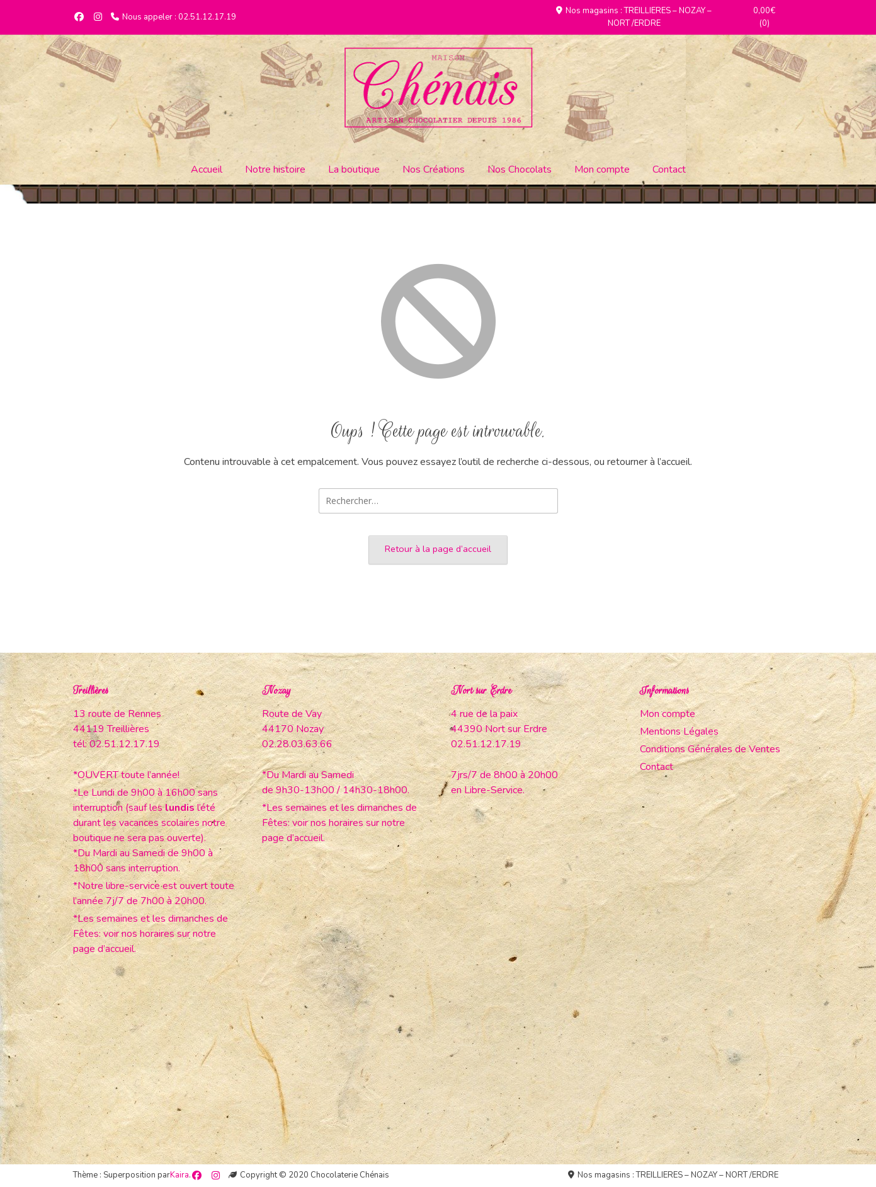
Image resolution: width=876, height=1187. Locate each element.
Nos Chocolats (519, 169)
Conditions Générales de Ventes (710, 749)
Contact (669, 169)
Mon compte (602, 169)
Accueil (206, 169)
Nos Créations (433, 169)
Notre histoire (275, 169)
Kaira (179, 1175)
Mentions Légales (679, 731)
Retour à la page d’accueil (438, 548)
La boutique (354, 169)
